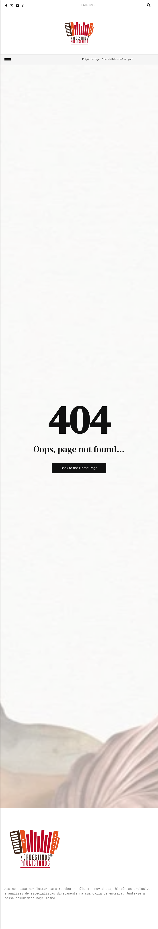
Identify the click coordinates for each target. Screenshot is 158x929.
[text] (79, 894)
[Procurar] (111, 5)
